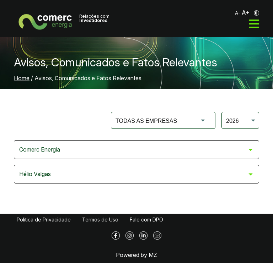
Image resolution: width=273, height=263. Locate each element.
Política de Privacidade (44, 220)
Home (22, 78)
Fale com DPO (146, 220)
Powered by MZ (136, 254)
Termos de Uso (100, 220)
